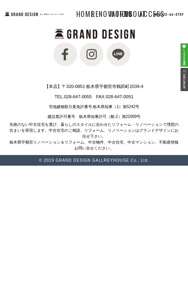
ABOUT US (135, 14)
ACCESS (152, 14)
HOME (85, 14)
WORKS (121, 14)
